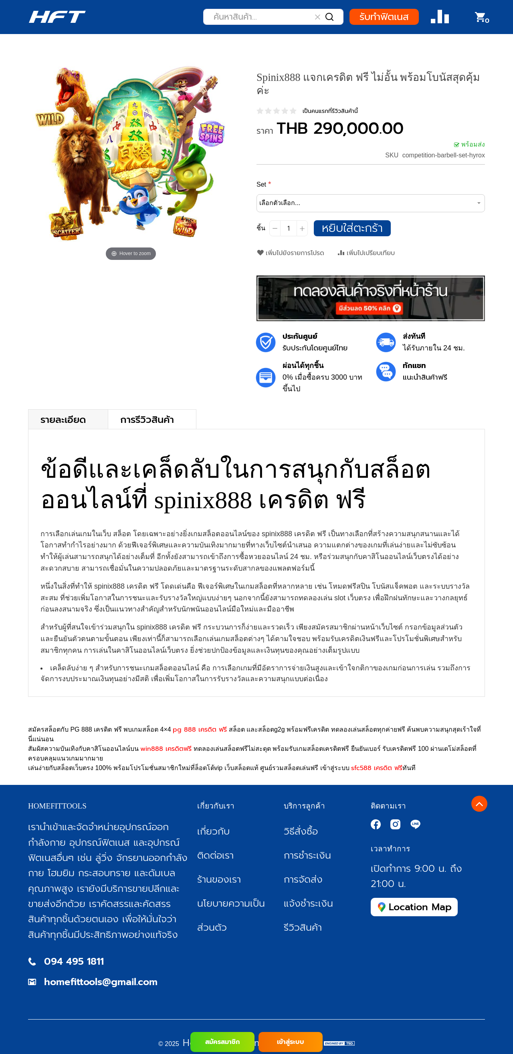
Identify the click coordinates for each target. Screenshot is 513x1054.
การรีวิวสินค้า (147, 419)
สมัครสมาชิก (222, 1042)
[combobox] (273, 17)
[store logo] (57, 17)
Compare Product (440, 17)
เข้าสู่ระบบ (290, 1042)
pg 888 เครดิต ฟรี (200, 729)
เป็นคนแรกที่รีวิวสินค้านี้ (330, 111)
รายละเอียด (63, 419)
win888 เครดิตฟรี (166, 749)
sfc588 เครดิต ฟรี (376, 768)
